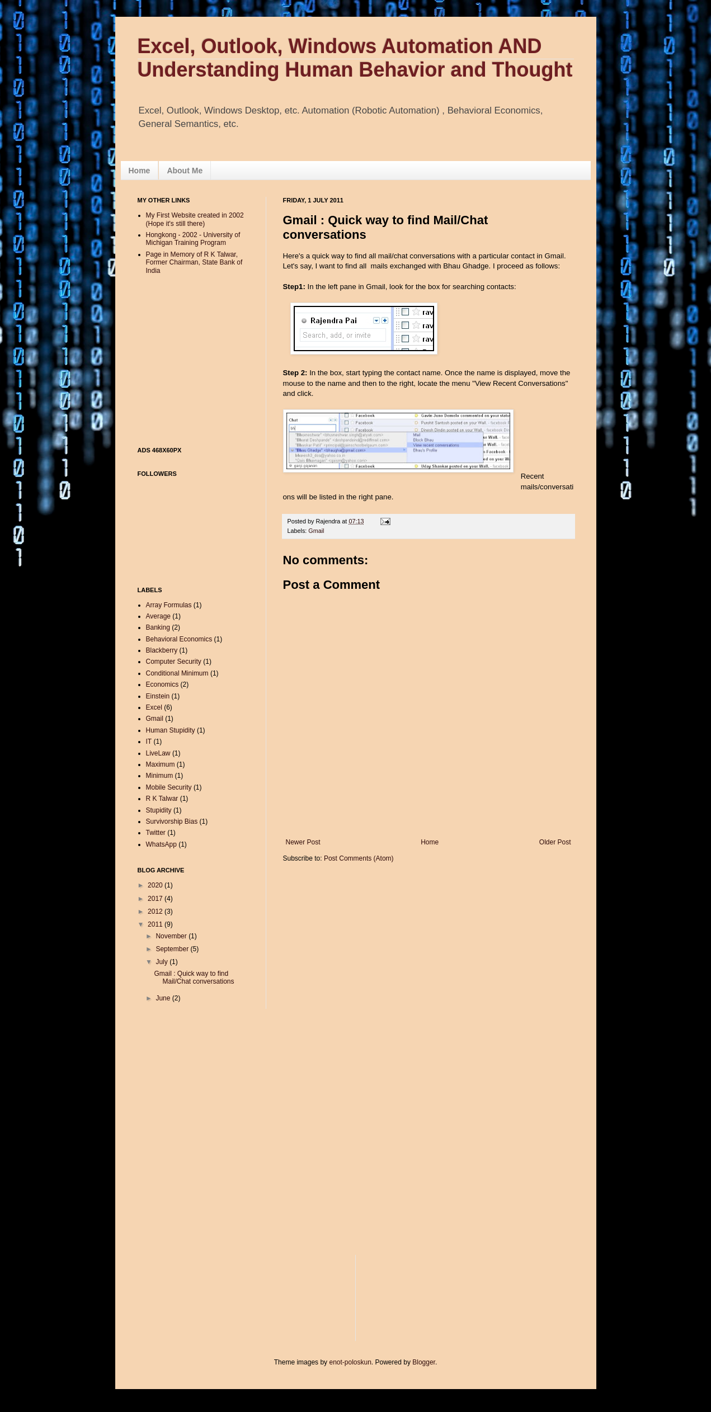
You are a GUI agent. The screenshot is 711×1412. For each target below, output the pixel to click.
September (173, 949)
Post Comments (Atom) (359, 858)
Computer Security (173, 661)
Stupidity (159, 810)
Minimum (159, 776)
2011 (156, 924)
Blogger (423, 1362)
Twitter (156, 833)
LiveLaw (158, 753)
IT (149, 741)
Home (139, 170)
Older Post (555, 842)
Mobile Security (169, 787)
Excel (154, 707)
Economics (162, 684)
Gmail (316, 530)
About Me (185, 170)
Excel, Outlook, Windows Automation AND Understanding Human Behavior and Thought (355, 58)
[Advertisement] (341, 84)
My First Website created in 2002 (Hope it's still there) (195, 219)
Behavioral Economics (179, 639)
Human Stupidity (170, 730)
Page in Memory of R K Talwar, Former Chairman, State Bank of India (194, 263)
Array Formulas (169, 605)
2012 (156, 911)
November (172, 936)
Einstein (158, 696)
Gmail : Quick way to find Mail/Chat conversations (194, 977)
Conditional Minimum (177, 673)
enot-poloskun (350, 1362)
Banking (158, 627)
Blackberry (162, 650)
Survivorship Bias (172, 821)
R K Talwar (162, 798)
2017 (156, 899)
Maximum (160, 764)
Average (158, 616)
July (162, 962)
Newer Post (303, 842)
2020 (156, 885)
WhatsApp (161, 844)
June (164, 998)
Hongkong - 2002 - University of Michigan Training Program (193, 239)
